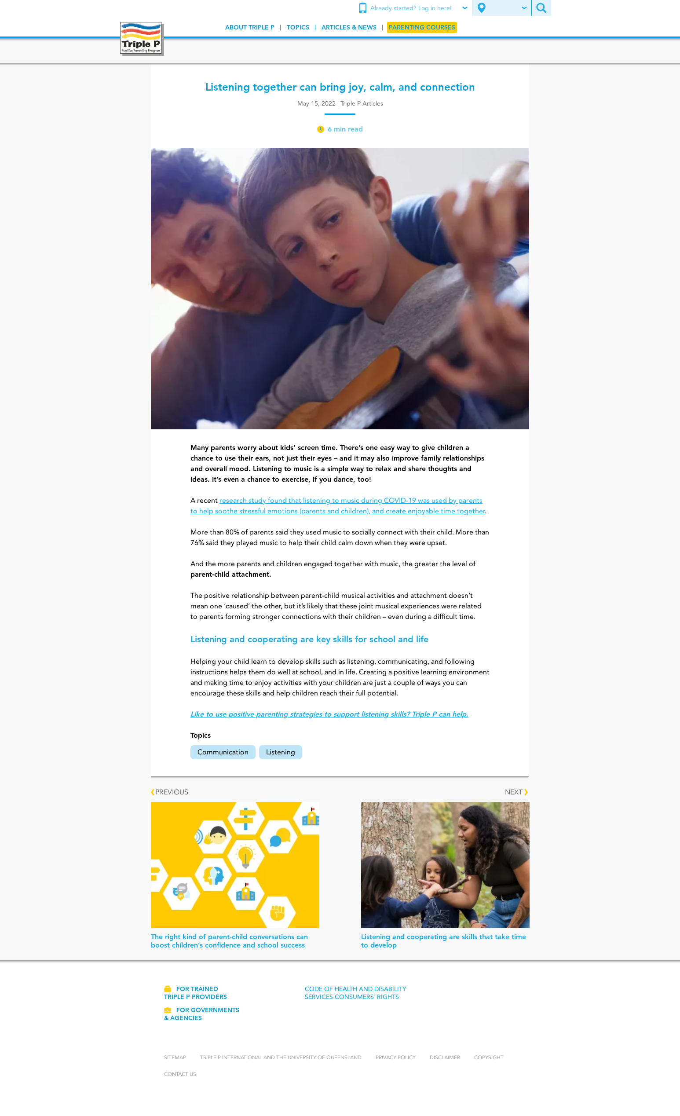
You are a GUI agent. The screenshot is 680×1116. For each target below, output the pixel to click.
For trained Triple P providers (195, 993)
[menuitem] (414, 8)
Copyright (489, 1057)
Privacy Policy (396, 1057)
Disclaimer (445, 1057)
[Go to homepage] (142, 39)
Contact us (180, 1074)
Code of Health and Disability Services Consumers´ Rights (355, 993)
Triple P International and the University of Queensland (281, 1057)
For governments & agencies (201, 1014)
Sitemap (175, 1057)
